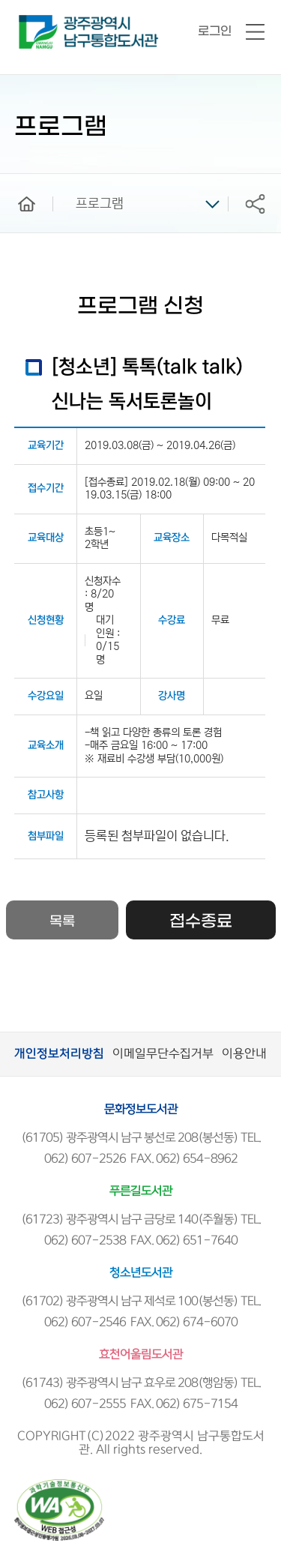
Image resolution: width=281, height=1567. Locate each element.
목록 (62, 922)
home (15, 180)
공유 (255, 203)
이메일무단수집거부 (163, 1053)
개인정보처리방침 (59, 1053)
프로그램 (100, 203)
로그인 (215, 31)
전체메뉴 (255, 32)
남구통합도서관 (39, 21)
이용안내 (244, 1053)
